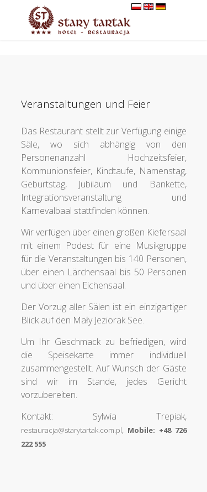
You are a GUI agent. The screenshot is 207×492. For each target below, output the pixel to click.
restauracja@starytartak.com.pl (71, 430)
